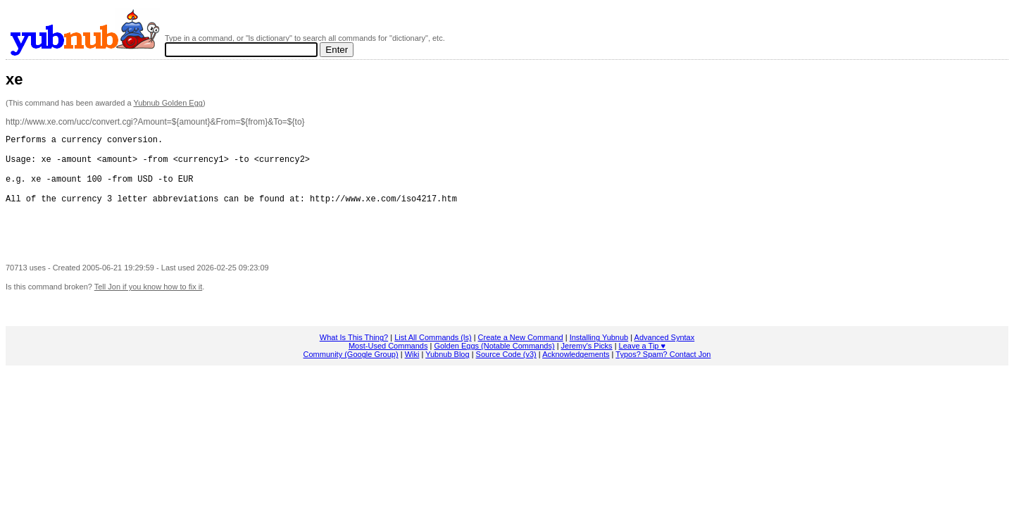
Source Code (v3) (506, 375)
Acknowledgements (575, 375)
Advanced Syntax (664, 358)
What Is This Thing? (354, 358)
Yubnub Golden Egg (167, 103)
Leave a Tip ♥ (642, 367)
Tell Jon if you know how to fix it (148, 307)
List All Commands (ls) (432, 358)
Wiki (412, 375)
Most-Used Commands (388, 367)
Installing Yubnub (599, 358)
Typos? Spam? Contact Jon (663, 375)
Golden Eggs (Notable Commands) (494, 367)
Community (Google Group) (351, 375)
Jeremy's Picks (587, 367)
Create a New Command (520, 358)
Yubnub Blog (447, 375)
